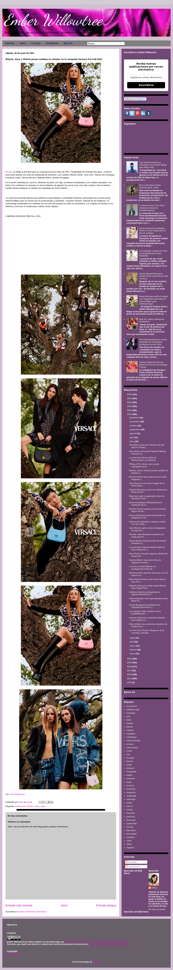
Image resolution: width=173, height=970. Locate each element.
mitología (130, 799)
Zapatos (130, 847)
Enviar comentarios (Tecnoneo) (32, 911)
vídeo (42, 806)
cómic (129, 751)
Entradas (131, 862)
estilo (129, 765)
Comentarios (133, 866)
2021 (129, 414)
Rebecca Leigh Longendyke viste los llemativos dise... (146, 497)
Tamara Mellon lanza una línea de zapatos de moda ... (145, 561)
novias (129, 809)
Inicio (64, 905)
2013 (129, 682)
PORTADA (9, 43)
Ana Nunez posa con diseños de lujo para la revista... (146, 446)
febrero (133, 650)
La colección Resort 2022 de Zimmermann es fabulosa (142, 458)
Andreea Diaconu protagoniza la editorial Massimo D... (144, 593)
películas (130, 816)
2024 (129, 402)
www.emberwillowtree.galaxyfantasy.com (108, 944)
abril (132, 642)
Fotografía (131, 771)
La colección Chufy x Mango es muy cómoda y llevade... (146, 631)
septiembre (135, 429)
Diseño (30, 806)
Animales (130, 713)
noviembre (135, 421)
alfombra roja (132, 709)
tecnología (131, 834)
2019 (129, 662)
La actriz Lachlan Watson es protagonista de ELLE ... (142, 567)
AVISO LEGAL (14, 955)
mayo (132, 638)
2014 (129, 678)
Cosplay (130, 758)
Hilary (154, 888)
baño (128, 720)
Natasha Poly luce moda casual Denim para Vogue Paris (147, 586)
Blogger (96, 962)
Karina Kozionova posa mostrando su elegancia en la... (147, 516)
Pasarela (130, 813)
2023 (129, 406)
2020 (129, 658)
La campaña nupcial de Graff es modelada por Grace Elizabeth (153, 253)
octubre (133, 425)
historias (130, 778)
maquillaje (131, 796)
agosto (133, 433)
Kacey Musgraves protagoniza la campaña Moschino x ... (144, 606)
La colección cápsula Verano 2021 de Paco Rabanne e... (147, 548)
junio (132, 441)
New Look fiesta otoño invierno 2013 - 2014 (150, 186)
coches (129, 744)
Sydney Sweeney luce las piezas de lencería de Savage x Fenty (153, 364)
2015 (129, 674)
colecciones (20, 806)
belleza (129, 723)
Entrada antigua (106, 905)
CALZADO (35, 43)
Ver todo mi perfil (157, 909)
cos (128, 754)
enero (133, 653)
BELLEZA (68, 43)
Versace (9, 172)
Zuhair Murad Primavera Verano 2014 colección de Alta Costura (153, 276)
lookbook (130, 789)
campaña (130, 733)
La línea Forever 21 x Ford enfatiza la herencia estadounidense (151, 207)
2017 (129, 670)
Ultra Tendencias (17, 794)
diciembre (135, 417)
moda (36, 806)
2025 (129, 398)
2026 (129, 394)
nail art (129, 806)
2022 (129, 410)
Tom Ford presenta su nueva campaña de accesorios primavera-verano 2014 (153, 342)
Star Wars (131, 830)
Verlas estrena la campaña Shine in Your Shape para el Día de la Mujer (152, 230)
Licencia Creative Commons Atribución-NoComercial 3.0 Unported (96, 942)
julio (132, 437)
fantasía (130, 768)
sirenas (130, 827)
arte (128, 716)
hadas (129, 775)
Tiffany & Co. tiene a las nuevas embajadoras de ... (144, 465)
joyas (129, 782)
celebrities (131, 737)
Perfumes (131, 820)
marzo (133, 646)
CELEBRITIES (52, 43)
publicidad (131, 823)
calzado (130, 730)
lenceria (130, 785)
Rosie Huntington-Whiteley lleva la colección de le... (145, 503)
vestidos (130, 837)
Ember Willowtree (53, 19)
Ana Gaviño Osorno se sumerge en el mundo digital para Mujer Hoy (153, 164)
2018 (129, 666)
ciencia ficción (133, 740)
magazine (131, 792)
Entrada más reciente (18, 905)
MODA (23, 43)
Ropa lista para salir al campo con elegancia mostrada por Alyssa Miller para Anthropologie (153, 300)
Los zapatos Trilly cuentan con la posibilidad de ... (145, 612)
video (129, 841)
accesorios (131, 706)
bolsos (129, 727)
